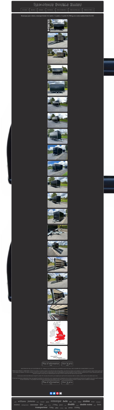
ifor (41, 404)
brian (92, 402)
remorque (56, 401)
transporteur (41, 407)
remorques (98, 402)
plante (47, 402)
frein (99, 404)
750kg (51, 408)
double (71, 404)
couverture (34, 405)
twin (65, 401)
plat (15, 402)
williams (22, 401)
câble (74, 402)
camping (61, 408)
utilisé (56, 408)
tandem (77, 405)
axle (95, 405)
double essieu (86, 404)
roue (70, 402)
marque (42, 402)
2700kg (55, 405)
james (61, 405)
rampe (79, 402)
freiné (46, 405)
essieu (86, 401)
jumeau (31, 401)
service (70, 408)
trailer (49, 405)
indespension (24, 405)
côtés (65, 405)
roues (38, 402)
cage (66, 408)
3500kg (77, 407)
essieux (17, 405)
